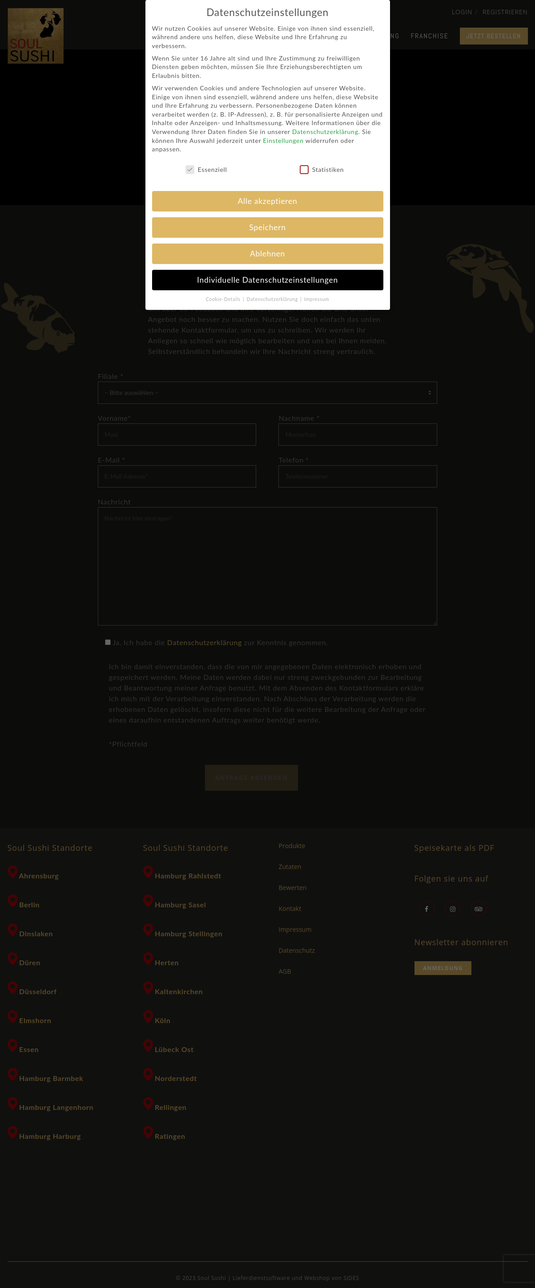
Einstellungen (283, 140)
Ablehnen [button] (267, 253)
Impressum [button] (316, 299)
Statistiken (322, 169)
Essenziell (206, 169)
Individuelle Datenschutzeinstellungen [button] (267, 279)
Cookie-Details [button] (224, 299)
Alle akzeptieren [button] (268, 201)
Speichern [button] (267, 227)
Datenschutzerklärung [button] (273, 299)
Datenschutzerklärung (325, 131)
